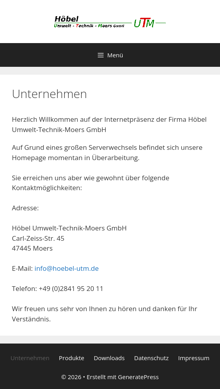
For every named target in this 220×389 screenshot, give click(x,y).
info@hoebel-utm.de (66, 268)
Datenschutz (151, 358)
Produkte (71, 358)
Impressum (193, 358)
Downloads (109, 358)
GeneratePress (138, 377)
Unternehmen (30, 358)
